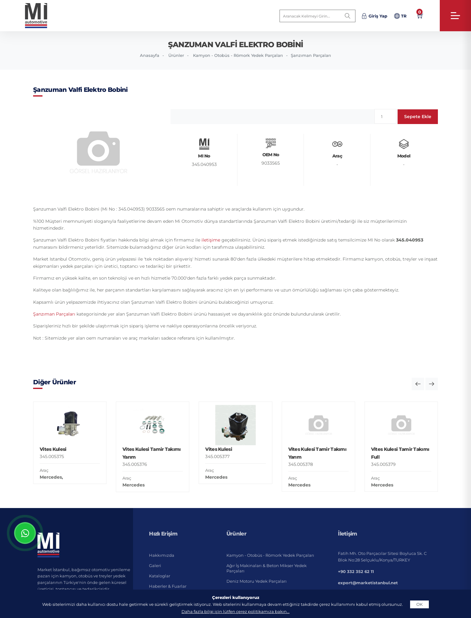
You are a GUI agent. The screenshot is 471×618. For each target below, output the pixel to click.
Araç (44, 470)
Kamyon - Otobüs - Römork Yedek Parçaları (238, 55)
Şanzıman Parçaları (311, 55)
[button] (418, 384)
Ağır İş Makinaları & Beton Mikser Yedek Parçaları (266, 568)
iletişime (210, 240)
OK (419, 604)
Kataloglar (159, 575)
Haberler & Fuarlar (167, 586)
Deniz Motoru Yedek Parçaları (256, 581)
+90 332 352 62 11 (356, 571)
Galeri (155, 565)
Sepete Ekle (417, 116)
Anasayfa (149, 55)
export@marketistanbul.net (368, 582)
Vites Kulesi (53, 449)
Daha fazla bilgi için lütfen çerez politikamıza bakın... (235, 611)
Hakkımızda (161, 555)
